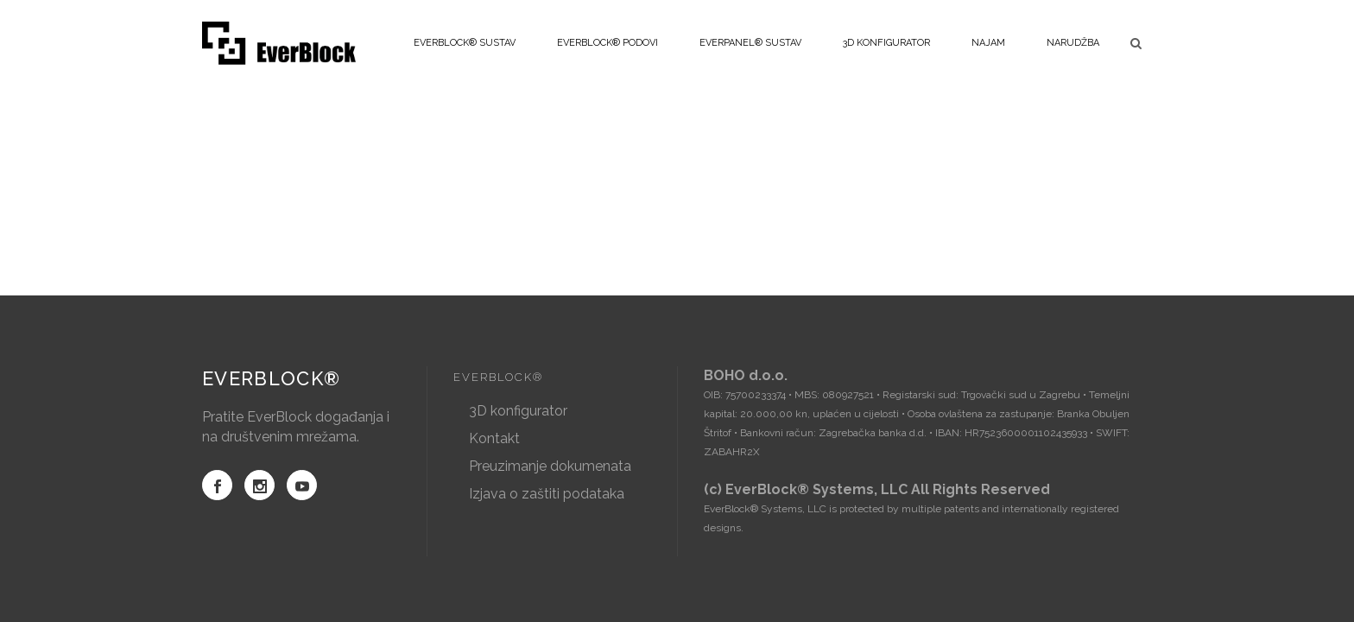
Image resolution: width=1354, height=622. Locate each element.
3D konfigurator (518, 411)
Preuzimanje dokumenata (550, 466)
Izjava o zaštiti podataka (546, 494)
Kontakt (494, 438)
